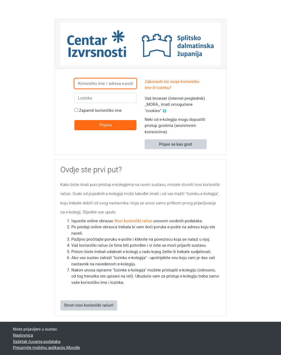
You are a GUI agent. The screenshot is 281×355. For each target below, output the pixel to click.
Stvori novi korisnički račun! (89, 305)
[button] (165, 111)
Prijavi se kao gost (175, 144)
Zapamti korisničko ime (100, 110)
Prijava (105, 125)
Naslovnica (23, 335)
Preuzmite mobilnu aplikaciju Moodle (46, 347)
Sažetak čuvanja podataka (36, 341)
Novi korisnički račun (133, 220)
